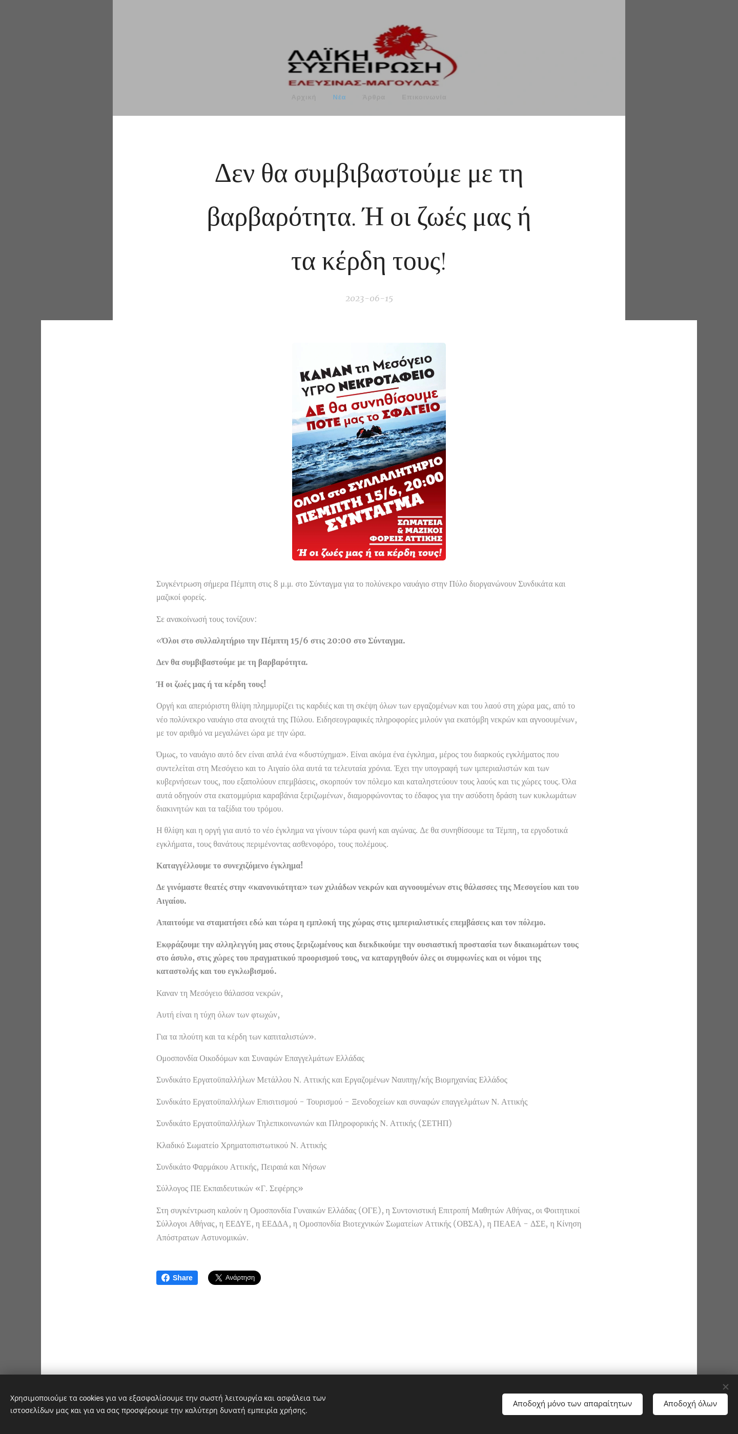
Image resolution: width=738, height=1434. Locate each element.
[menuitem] (292, 98)
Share (177, 1278)
